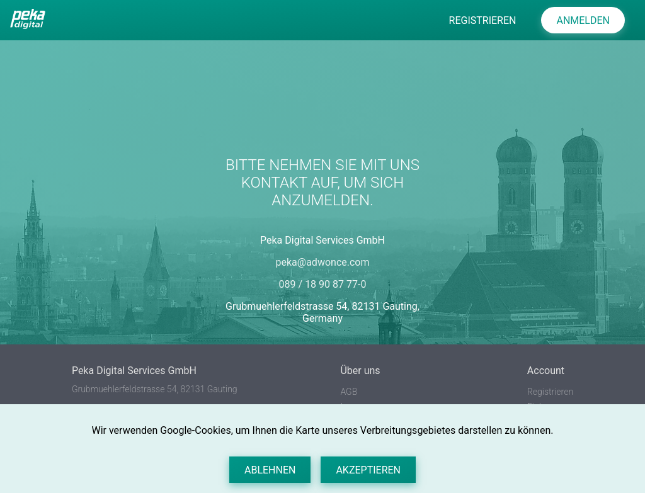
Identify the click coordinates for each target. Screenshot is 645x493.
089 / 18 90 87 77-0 (323, 284)
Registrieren (550, 392)
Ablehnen (269, 470)
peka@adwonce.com (323, 262)
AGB (348, 392)
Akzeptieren (368, 470)
